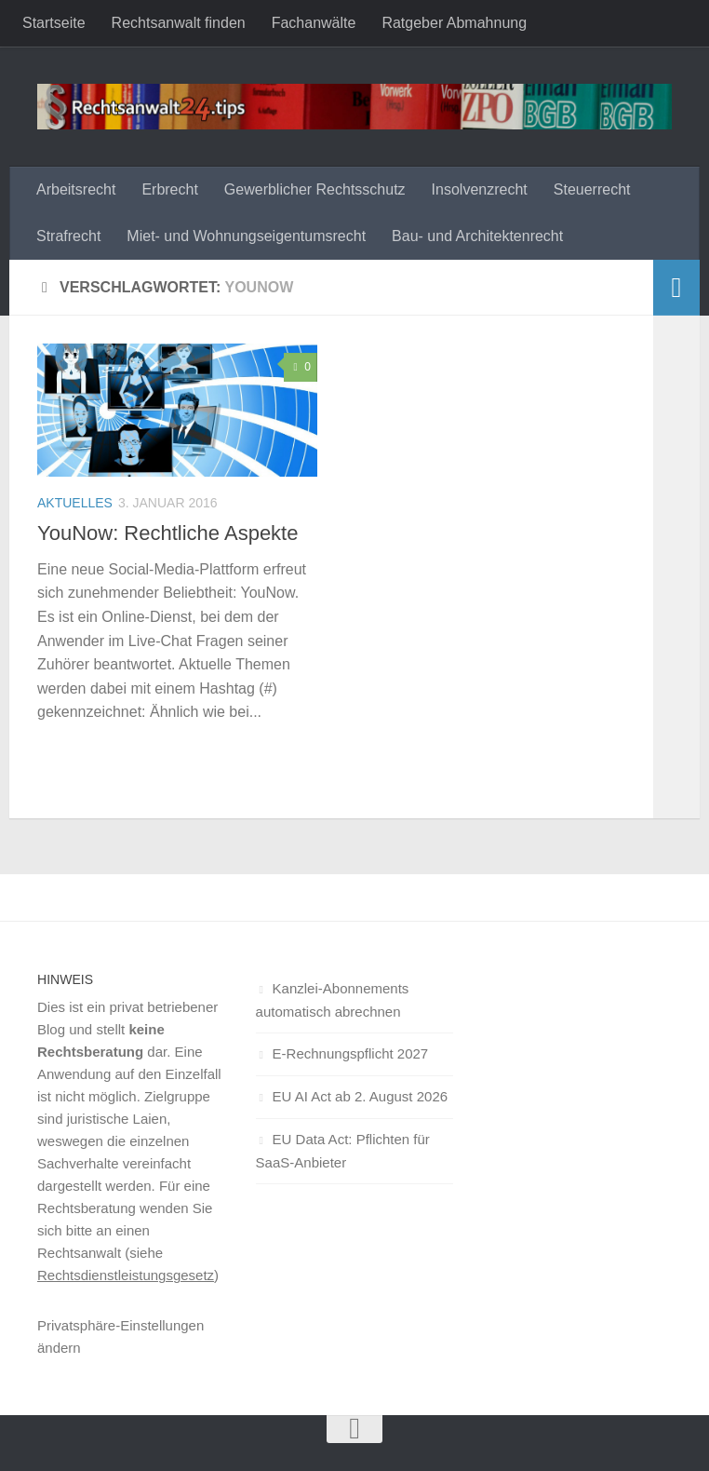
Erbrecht (169, 189)
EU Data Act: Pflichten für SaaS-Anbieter (343, 1150)
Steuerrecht (592, 189)
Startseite (54, 23)
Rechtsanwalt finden (179, 23)
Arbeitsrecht (75, 189)
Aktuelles (75, 502)
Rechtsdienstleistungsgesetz (125, 1275)
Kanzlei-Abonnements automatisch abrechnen (332, 999)
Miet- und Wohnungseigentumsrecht (246, 236)
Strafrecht (68, 236)
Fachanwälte (314, 23)
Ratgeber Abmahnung (454, 23)
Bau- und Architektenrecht (477, 236)
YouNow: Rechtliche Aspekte (167, 533)
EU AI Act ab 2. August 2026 (360, 1096)
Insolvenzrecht (480, 189)
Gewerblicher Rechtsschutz (315, 189)
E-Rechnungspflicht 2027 (351, 1053)
